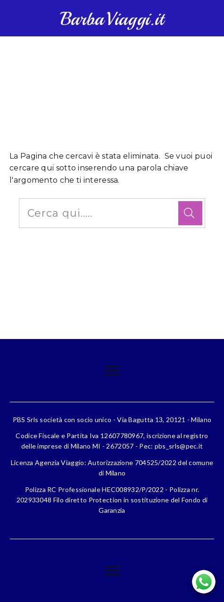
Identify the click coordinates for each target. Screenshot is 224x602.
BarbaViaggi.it (112, 19)
